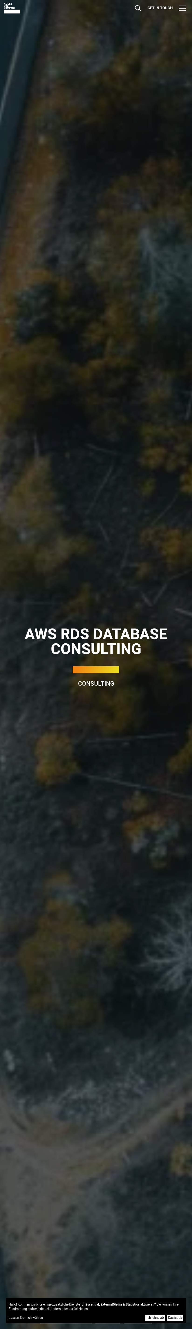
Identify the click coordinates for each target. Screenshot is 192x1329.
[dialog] (96, 1310)
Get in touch (160, 8)
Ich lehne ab (155, 1317)
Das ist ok (175, 1317)
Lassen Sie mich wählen (26, 1318)
